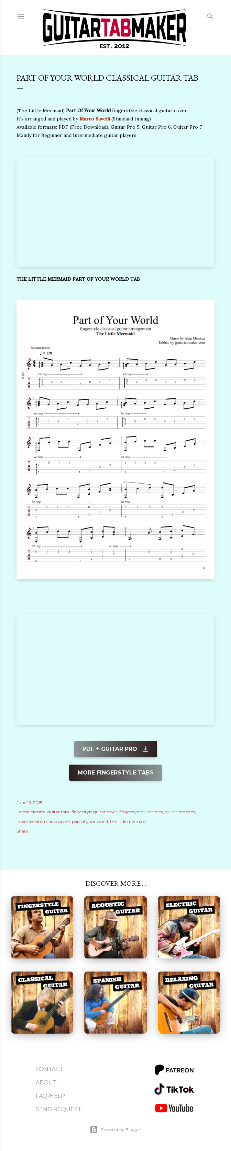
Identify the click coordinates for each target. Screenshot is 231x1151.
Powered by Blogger (115, 1130)
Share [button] (22, 831)
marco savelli (57, 821)
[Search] (210, 15)
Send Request (58, 1109)
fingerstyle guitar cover (94, 811)
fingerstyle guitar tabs (141, 811)
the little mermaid (128, 821)
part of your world (90, 821)
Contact (49, 1069)
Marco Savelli (94, 119)
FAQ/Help (50, 1096)
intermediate (29, 821)
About (46, 1082)
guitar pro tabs (180, 811)
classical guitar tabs (50, 811)
